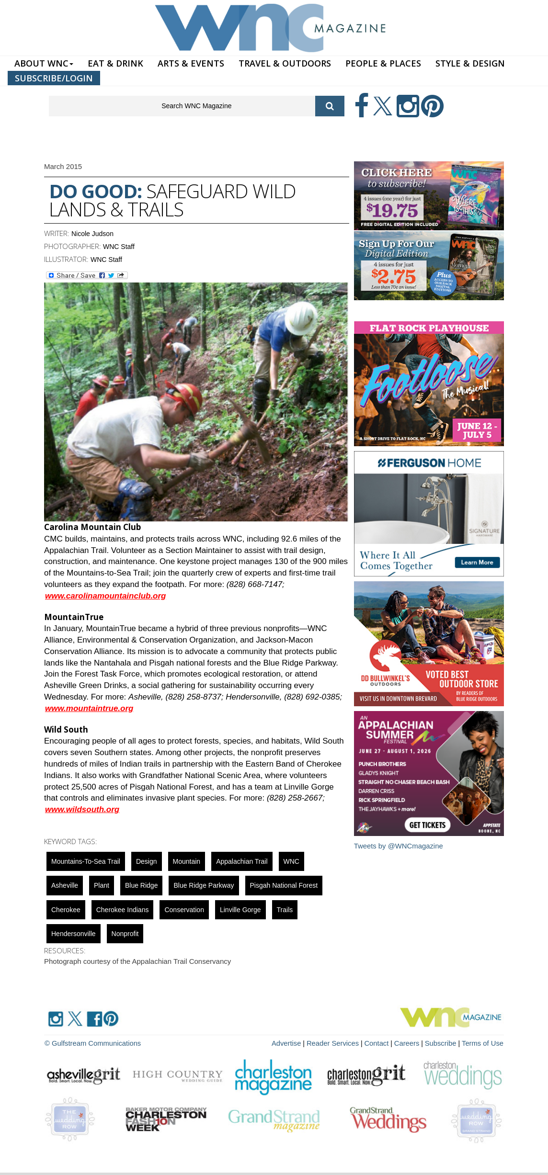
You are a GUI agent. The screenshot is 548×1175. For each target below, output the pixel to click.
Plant (101, 885)
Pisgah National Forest (284, 885)
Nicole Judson (92, 233)
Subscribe (444, 1043)
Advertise (296, 1043)
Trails (285, 910)
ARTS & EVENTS (191, 63)
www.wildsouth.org (82, 809)
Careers (411, 1043)
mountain (187, 861)
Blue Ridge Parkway (203, 885)
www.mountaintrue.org (89, 708)
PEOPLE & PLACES (383, 63)
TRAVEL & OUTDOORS (285, 63)
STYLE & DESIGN (470, 63)
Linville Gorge (240, 910)
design (146, 861)
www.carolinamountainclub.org (105, 595)
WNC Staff (119, 246)
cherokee (65, 910)
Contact (382, 1043)
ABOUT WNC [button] (43, 63)
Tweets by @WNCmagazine (399, 846)
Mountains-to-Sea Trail (85, 861)
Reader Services (340, 1043)
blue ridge (141, 885)
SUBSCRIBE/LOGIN (54, 78)
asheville (64, 885)
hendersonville (73, 934)
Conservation (184, 910)
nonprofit (125, 934)
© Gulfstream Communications (90, 1043)
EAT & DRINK (115, 63)
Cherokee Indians (122, 910)
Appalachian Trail (241, 861)
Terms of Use (483, 1043)
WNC (291, 861)
